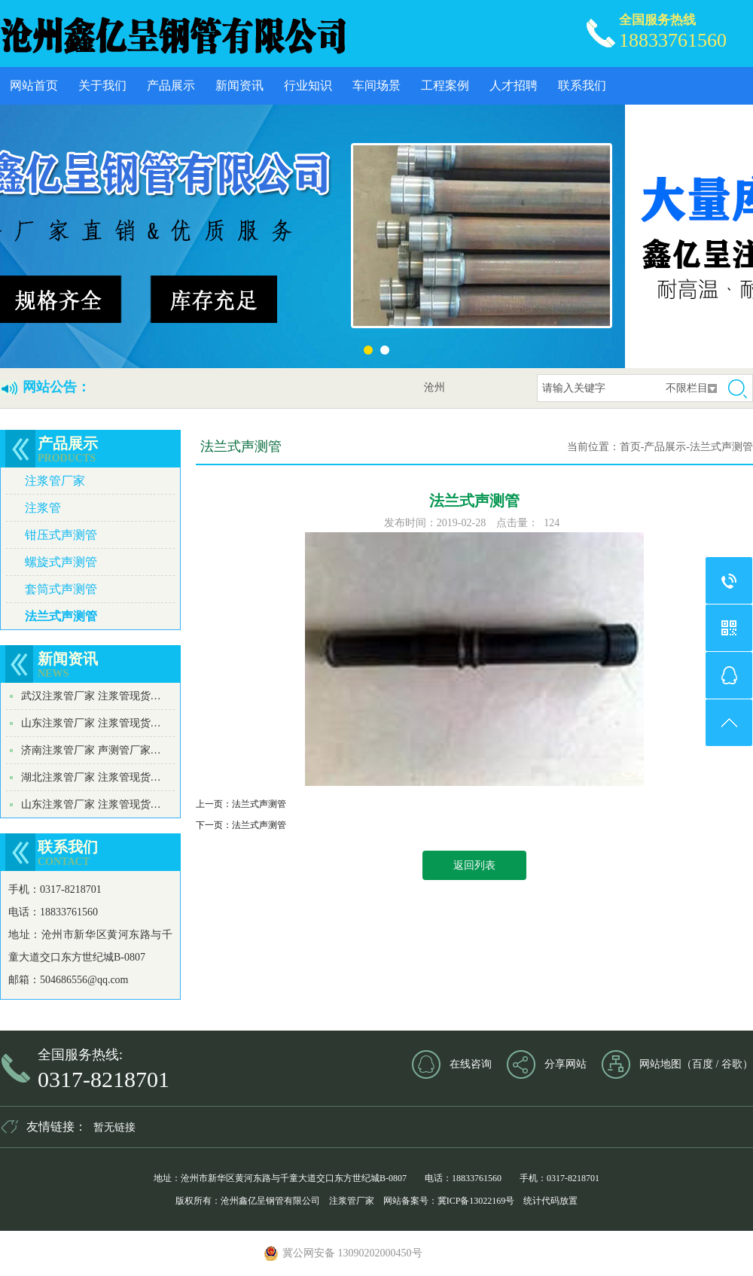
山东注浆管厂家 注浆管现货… (91, 723)
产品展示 (171, 85)
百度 (702, 1064)
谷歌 (731, 1064)
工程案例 (445, 85)
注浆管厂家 (55, 480)
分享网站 (565, 1064)
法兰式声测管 (61, 616)
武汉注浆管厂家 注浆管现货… (91, 696)
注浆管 (43, 507)
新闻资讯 (239, 85)
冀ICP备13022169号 (476, 1200)
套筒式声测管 (61, 589)
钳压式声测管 (61, 534)
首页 (630, 446)
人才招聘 (513, 85)
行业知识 (308, 85)
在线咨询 (471, 1064)
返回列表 (474, 865)
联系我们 (582, 85)
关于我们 (102, 85)
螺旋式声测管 (61, 562)
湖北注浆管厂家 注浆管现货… (91, 777)
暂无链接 (114, 1127)
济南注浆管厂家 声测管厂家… (91, 750)
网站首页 (34, 85)
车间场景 (376, 85)
